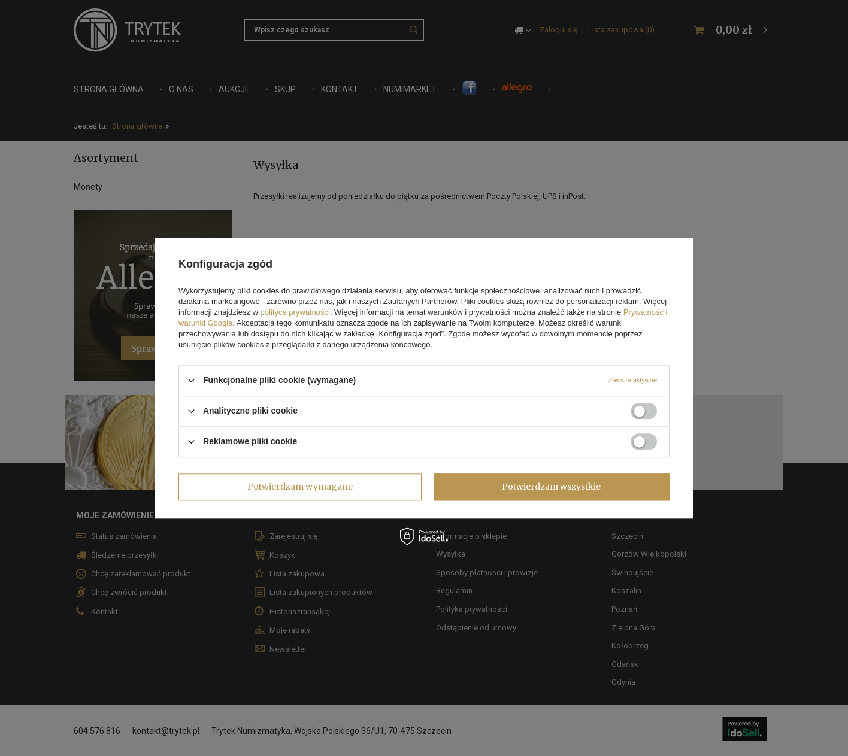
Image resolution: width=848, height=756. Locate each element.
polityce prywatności (295, 312)
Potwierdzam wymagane (300, 486)
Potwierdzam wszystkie (551, 486)
